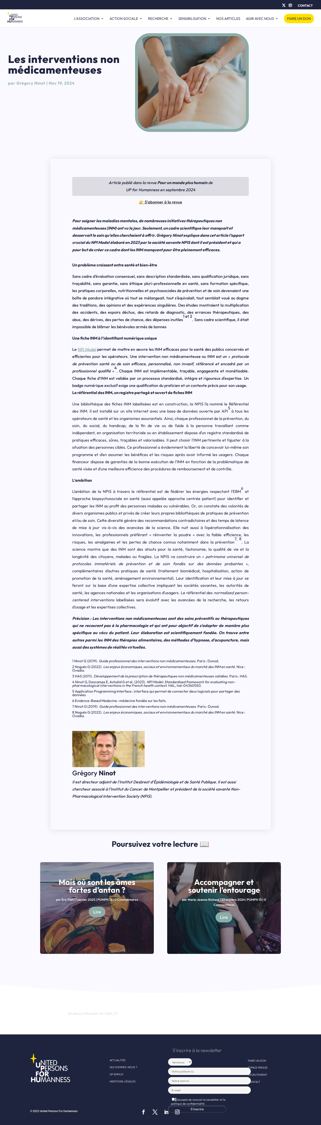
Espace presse (258, 1067)
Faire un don (299, 18)
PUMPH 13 (104, 900)
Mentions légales (123, 1081)
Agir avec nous (260, 19)
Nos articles (228, 19)
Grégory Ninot (30, 83)
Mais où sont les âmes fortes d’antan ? (97, 886)
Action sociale (123, 19)
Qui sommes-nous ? (123, 1067)
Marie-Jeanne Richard (203, 900)
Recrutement (257, 1074)
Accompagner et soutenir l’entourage (224, 886)
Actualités (118, 1060)
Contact (305, 6)
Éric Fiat (67, 900)
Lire (97, 912)
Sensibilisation (192, 19)
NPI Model (87, 349)
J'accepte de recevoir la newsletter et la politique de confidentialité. (198, 1101)
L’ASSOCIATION (86, 19)
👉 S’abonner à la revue (160, 202)
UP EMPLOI (116, 1074)
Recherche (158, 19)
